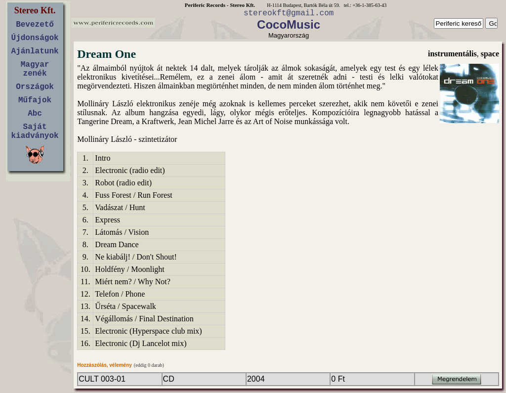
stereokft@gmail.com (289, 13)
